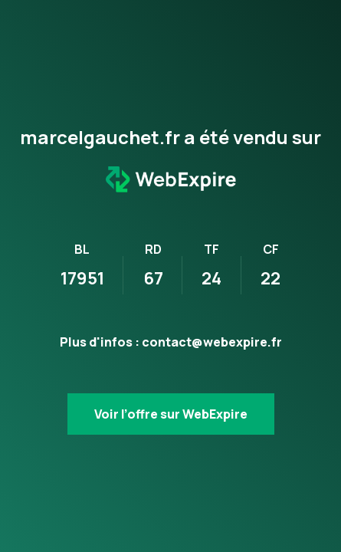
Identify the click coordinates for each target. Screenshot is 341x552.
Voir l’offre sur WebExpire (171, 414)
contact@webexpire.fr (212, 342)
